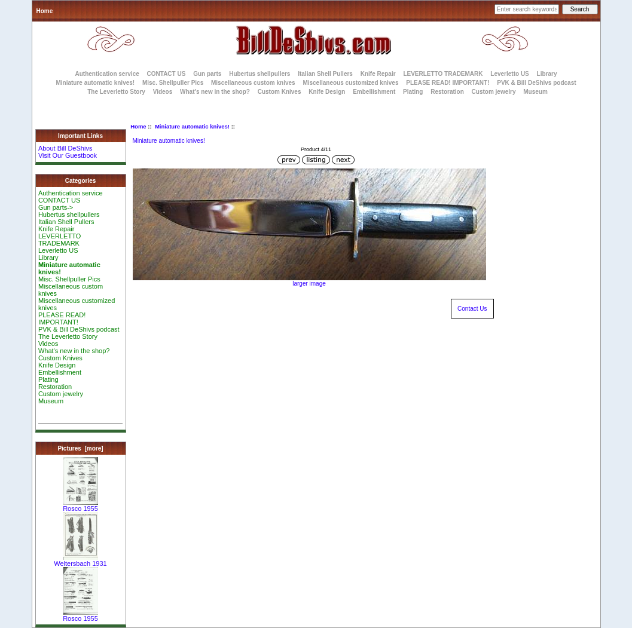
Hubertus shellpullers (259, 74)
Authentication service (107, 74)
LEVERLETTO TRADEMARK (443, 74)
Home (44, 11)
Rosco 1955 (80, 505)
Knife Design (327, 91)
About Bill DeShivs (65, 148)
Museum (50, 401)
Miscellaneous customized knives (350, 82)
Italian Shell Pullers (325, 74)
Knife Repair (378, 74)
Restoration (447, 91)
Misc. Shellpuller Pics (172, 82)
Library (547, 74)
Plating (413, 91)
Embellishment (374, 91)
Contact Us (472, 308)
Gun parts (207, 74)
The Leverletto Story (116, 91)
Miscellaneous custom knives (253, 82)
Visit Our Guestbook (67, 155)
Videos (163, 91)
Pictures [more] (80, 448)
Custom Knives (279, 91)
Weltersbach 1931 (80, 560)
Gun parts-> (55, 207)
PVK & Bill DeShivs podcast (536, 82)
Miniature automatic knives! (192, 126)
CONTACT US (166, 74)
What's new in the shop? (215, 91)
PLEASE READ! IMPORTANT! (447, 82)
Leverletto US (509, 74)
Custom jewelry (494, 91)
